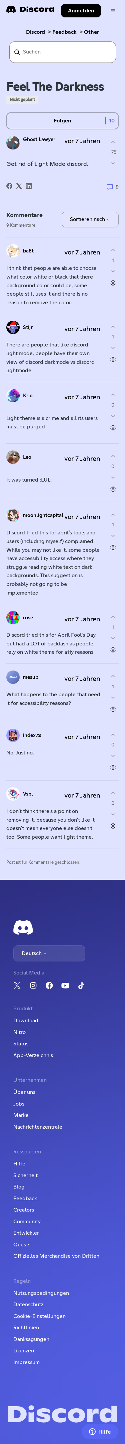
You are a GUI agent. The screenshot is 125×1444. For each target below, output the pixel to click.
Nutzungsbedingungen (41, 1293)
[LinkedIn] (29, 186)
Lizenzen (23, 1350)
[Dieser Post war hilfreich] (113, 142)
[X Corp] (19, 186)
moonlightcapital (43, 515)
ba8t (28, 250)
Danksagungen (31, 1339)
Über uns (24, 1092)
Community (27, 1221)
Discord (35, 32)
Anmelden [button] (81, 10)
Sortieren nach (90, 219)
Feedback (64, 32)
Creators (23, 1210)
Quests (21, 1244)
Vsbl (28, 794)
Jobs (18, 1104)
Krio (28, 395)
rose (28, 617)
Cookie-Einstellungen (39, 1316)
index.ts (32, 735)
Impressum (26, 1362)
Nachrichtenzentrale (37, 1127)
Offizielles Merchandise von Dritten (56, 1256)
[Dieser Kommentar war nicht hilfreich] (113, 271)
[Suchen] (62, 52)
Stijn (28, 327)
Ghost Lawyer (39, 139)
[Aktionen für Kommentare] (113, 283)
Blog (19, 1187)
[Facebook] (9, 186)
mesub (30, 677)
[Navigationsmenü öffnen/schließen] (113, 11)
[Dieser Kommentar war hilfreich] (113, 250)
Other (91, 32)
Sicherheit (25, 1175)
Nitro (19, 1032)
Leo (27, 457)
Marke (21, 1115)
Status (20, 1043)
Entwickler (26, 1233)
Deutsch (34, 953)
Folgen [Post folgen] (62, 120)
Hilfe (19, 1163)
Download (25, 1020)
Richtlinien (26, 1327)
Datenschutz (28, 1304)
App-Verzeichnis (33, 1055)
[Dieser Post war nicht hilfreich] (113, 163)
